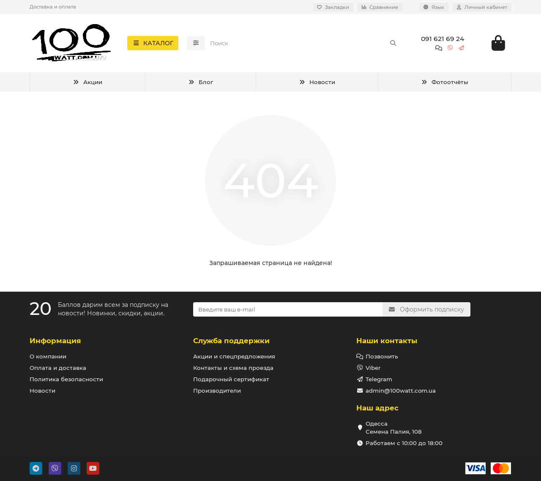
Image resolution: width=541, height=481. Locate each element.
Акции (87, 83)
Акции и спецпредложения (234, 356)
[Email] (288, 309)
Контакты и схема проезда (233, 367)
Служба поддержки (231, 340)
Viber (373, 367)
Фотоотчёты (445, 83)
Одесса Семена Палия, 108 (394, 427)
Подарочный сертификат (231, 379)
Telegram (379, 379)
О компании (48, 356)
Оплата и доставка (58, 367)
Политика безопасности (66, 379)
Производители (217, 390)
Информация (55, 340)
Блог (200, 83)
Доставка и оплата (53, 7)
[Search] (303, 44)
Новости (317, 83)
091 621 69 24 (442, 40)
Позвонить (382, 356)
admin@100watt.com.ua (401, 390)
